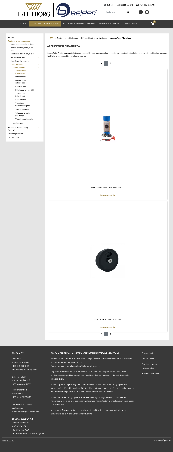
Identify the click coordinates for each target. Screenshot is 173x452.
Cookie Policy (148, 358)
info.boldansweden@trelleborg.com (28, 433)
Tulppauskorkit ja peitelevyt (22, 114)
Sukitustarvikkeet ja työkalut (22, 54)
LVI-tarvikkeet (17, 64)
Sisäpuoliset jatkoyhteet (20, 94)
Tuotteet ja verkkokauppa (45, 23)
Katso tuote (106, 195)
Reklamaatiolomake (151, 373)
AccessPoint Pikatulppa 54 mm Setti (107, 187)
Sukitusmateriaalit (18, 57)
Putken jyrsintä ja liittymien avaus (22, 49)
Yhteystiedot (130, 23)
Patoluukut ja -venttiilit (24, 90)
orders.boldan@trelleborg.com (26, 412)
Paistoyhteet (20, 86)
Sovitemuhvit (20, 99)
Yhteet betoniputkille (24, 119)
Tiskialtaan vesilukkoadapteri (22, 104)
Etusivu (23, 23)
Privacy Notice (148, 353)
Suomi (110, 5)
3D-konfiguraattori (109, 23)
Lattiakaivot (18, 123)
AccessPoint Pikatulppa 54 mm (107, 319)
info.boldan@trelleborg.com (24, 369)
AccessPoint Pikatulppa (20, 71)
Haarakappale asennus (20, 61)
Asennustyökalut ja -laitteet (22, 44)
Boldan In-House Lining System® (79, 23)
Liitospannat (20, 77)
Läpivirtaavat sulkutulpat (20, 81)
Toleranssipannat (22, 109)
